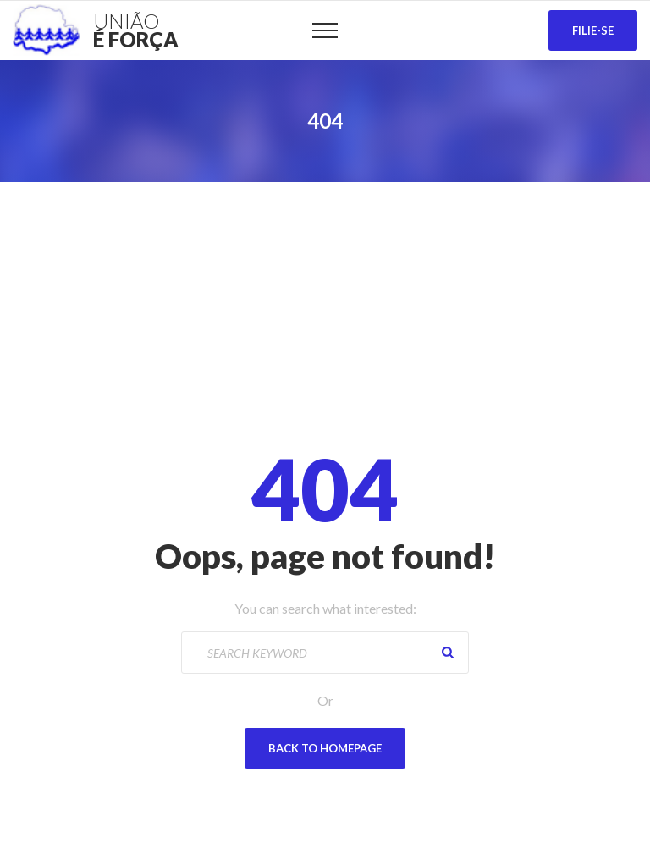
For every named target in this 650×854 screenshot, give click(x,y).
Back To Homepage (325, 748)
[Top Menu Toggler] (325, 30)
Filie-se (593, 30)
